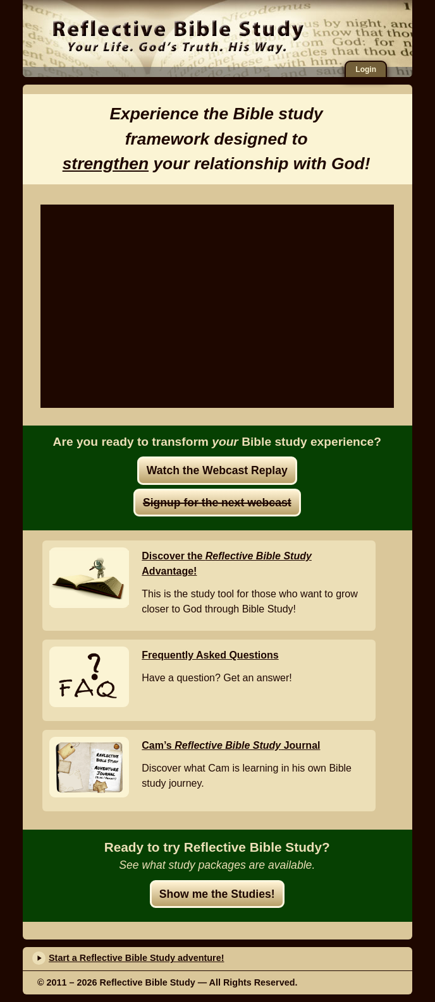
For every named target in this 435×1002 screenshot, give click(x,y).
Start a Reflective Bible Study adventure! (136, 958)
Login (365, 69)
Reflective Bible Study (178, 35)
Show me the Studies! (217, 894)
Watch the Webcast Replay (217, 470)
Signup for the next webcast (217, 502)
